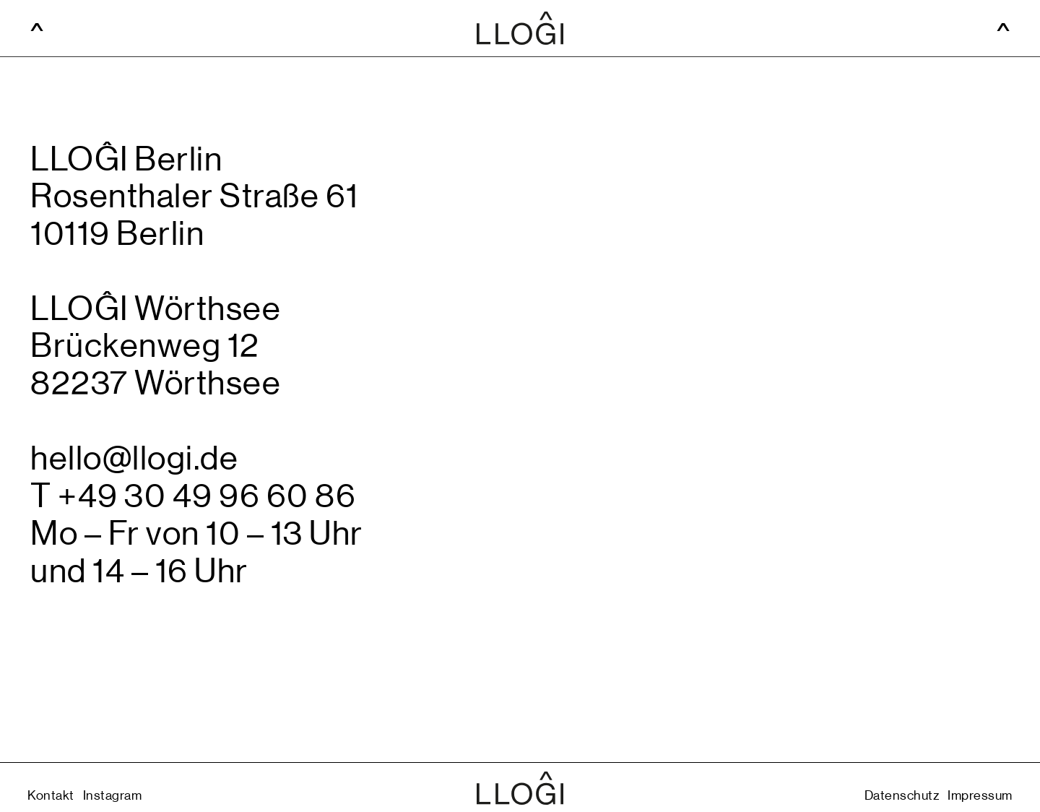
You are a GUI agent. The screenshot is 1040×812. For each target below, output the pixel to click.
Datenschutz (902, 795)
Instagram (112, 795)
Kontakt (50, 795)
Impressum (980, 795)
